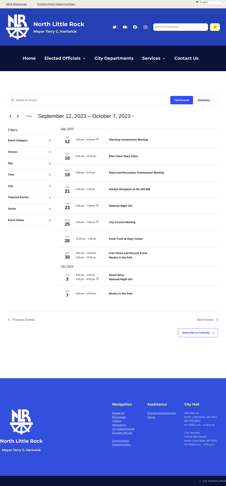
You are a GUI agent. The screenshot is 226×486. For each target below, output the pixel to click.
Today (29, 116)
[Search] (215, 27)
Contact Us (186, 58)
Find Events (181, 100)
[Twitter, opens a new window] (115, 27)
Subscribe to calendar (196, 332)
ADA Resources (16, 4)
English (202, 2)
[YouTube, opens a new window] (125, 27)
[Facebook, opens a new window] (136, 27)
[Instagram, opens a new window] (146, 27)
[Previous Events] (10, 116)
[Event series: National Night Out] (97, 205)
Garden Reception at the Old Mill (129, 189)
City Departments (114, 58)
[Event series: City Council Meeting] (97, 222)
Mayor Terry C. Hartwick (21, 450)
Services (154, 58)
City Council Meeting (122, 222)
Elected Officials (65, 58)
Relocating (119, 424)
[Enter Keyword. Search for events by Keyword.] (89, 100)
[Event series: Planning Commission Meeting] (97, 139)
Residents (118, 412)
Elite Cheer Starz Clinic (123, 156)
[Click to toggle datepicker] (86, 116)
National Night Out (120, 205)
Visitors (116, 420)
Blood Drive (116, 275)
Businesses (119, 416)
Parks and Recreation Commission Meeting (136, 172)
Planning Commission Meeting (128, 139)
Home (29, 58)
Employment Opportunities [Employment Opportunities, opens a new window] (56, 4)
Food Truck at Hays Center (126, 238)
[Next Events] (17, 116)
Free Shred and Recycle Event (128, 253)
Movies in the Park (120, 257)
